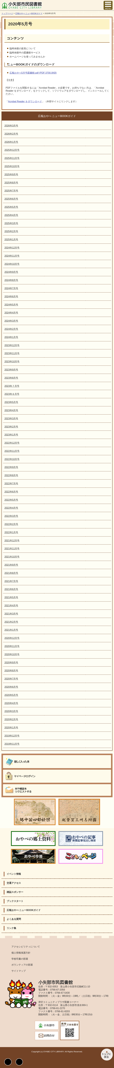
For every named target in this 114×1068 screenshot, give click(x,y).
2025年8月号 (11, 182)
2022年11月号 (11, 451)
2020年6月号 (11, 687)
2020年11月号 (11, 646)
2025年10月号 (11, 166)
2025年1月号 (11, 239)
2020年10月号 (11, 654)
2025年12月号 (11, 150)
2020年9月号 (11, 662)
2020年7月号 (11, 678)
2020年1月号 (11, 727)
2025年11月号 (11, 158)
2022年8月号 (11, 475)
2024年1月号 (11, 337)
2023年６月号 (11, 394)
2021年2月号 (11, 622)
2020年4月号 (11, 703)
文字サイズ (19, 1062)
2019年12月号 (11, 735)
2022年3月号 (11, 516)
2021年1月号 (11, 630)
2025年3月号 (11, 223)
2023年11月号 (11, 353)
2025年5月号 (11, 207)
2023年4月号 (11, 410)
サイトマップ (18, 971)
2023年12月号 (11, 345)
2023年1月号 (11, 434)
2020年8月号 (11, 670)
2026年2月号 (11, 134)
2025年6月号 (11, 199)
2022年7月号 (11, 483)
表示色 (8, 1062)
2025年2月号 (11, 231)
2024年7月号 (11, 288)
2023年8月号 (11, 378)
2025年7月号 (11, 190)
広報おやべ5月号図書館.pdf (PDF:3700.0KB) (33, 73)
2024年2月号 (11, 329)
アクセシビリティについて (25, 946)
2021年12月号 (11, 540)
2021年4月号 (11, 605)
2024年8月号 (11, 280)
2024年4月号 (11, 312)
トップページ (7, 13)
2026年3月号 (11, 125)
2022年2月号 (11, 524)
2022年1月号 (11, 532)
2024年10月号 (11, 264)
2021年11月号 (11, 548)
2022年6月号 (11, 491)
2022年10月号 (11, 459)
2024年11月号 (11, 256)
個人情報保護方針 (20, 952)
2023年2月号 (11, 426)
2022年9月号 (11, 467)
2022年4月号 (11, 508)
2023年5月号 (11, 402)
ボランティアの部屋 (22, 965)
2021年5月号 (11, 597)
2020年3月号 (11, 711)
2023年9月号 (11, 369)
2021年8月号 (11, 573)
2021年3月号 (11, 613)
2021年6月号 (11, 589)
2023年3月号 (11, 418)
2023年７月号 (11, 386)
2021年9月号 (11, 565)
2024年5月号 (11, 304)
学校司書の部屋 (19, 959)
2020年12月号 (11, 638)
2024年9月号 (11, 272)
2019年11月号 (11, 744)
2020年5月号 (11, 695)
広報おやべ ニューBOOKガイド (29, 13)
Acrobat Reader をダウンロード (25, 101)
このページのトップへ (106, 1055)
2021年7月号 (11, 581)
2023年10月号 (11, 361)
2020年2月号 (11, 719)
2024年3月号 (11, 321)
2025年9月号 (11, 174)
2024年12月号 (11, 247)
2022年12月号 (11, 443)
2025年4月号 (11, 215)
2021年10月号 (11, 556)
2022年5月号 (11, 500)
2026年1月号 (11, 142)
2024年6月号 (11, 296)
